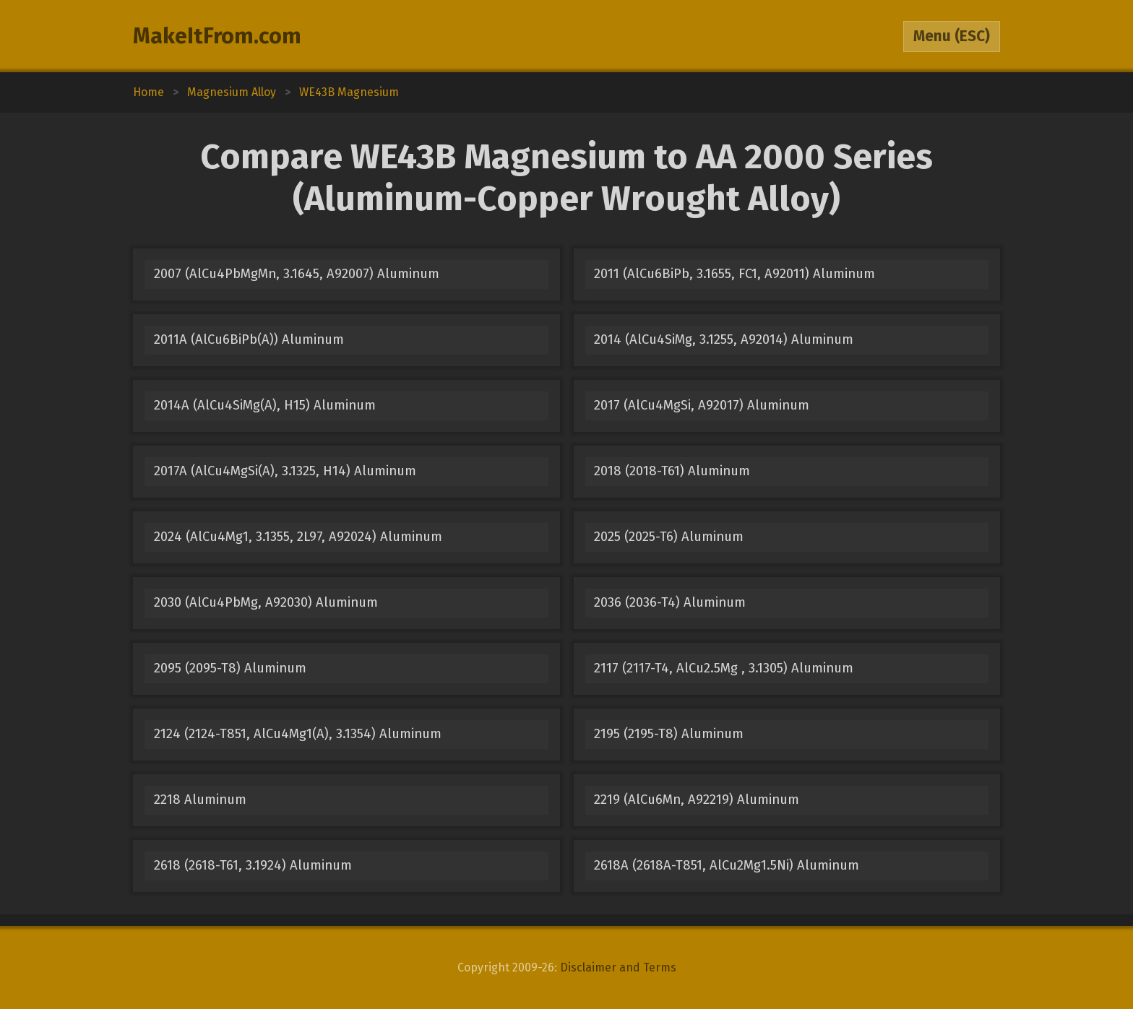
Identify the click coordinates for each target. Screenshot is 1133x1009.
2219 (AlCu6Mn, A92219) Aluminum (696, 799)
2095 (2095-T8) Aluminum (230, 668)
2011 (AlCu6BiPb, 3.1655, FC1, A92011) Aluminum (734, 274)
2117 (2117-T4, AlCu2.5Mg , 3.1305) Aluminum (723, 668)
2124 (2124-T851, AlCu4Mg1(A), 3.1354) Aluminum (297, 734)
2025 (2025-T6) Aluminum (669, 537)
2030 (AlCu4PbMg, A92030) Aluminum (266, 602)
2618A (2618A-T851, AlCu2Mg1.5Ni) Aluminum (726, 865)
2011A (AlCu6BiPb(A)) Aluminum (249, 339)
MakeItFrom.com (217, 36)
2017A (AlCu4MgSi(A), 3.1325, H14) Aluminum (285, 471)
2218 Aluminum (200, 799)
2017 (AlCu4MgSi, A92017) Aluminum (701, 405)
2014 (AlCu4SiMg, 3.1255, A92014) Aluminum (723, 339)
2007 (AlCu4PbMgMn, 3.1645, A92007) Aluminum (296, 274)
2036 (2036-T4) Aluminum (670, 602)
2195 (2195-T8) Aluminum (669, 734)
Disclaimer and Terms (618, 967)
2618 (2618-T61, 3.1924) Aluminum (253, 865)
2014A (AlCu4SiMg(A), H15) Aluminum (265, 405)
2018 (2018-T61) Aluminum (672, 471)
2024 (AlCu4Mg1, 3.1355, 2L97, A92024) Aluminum (298, 537)
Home (148, 92)
